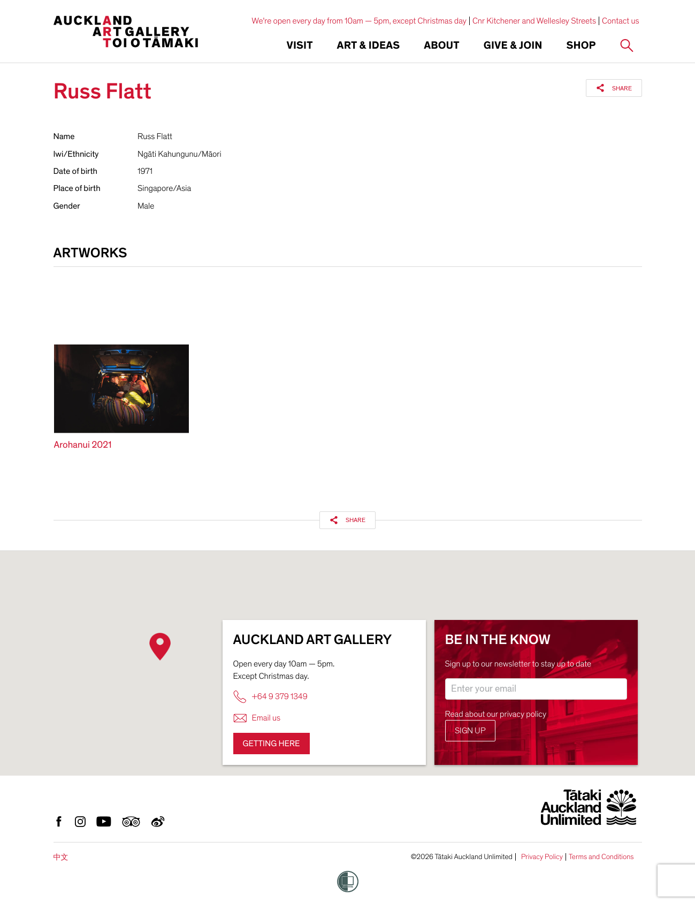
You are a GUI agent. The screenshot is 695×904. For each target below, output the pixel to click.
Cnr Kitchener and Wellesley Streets (534, 21)
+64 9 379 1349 (270, 696)
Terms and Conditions (601, 857)
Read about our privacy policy (496, 714)
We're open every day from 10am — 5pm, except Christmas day (359, 21)
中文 (61, 857)
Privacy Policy (542, 857)
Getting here (271, 743)
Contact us (620, 21)
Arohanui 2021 (83, 445)
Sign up (470, 731)
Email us (257, 718)
